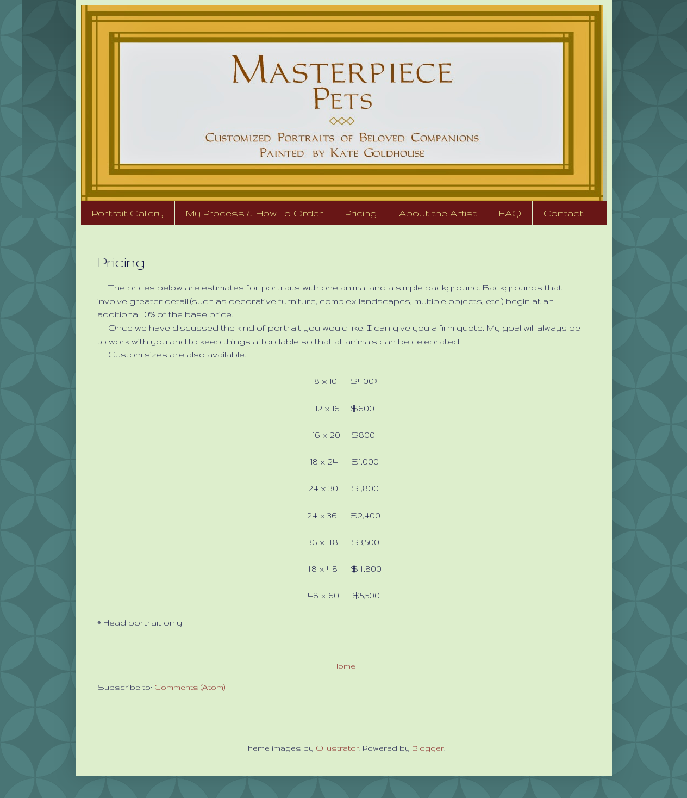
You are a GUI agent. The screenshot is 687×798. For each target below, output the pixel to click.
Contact (563, 213)
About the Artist (438, 213)
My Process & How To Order (254, 213)
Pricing (361, 213)
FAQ (510, 213)
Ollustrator (337, 748)
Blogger (428, 748)
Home (343, 665)
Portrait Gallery (128, 213)
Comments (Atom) (189, 687)
